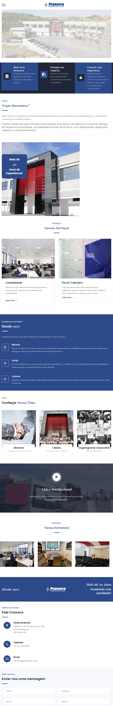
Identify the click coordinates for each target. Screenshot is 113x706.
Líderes (47, 440)
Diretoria (12, 440)
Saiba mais (59, 295)
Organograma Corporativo (83, 442)
